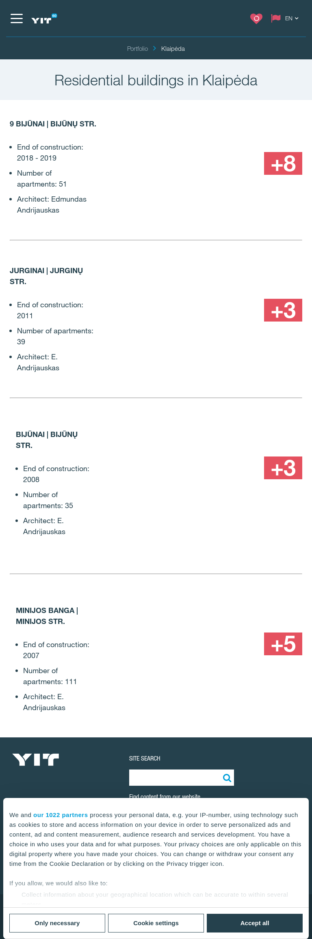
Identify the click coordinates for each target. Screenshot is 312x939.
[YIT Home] (44, 18)
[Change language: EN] (286, 18)
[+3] (283, 310)
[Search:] (226, 777)
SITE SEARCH (144, 758)
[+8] (283, 163)
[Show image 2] (264, 128)
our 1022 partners (60, 814)
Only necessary (57, 922)
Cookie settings (156, 922)
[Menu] (16, 18)
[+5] (283, 644)
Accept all (254, 922)
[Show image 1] (167, 140)
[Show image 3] (244, 163)
